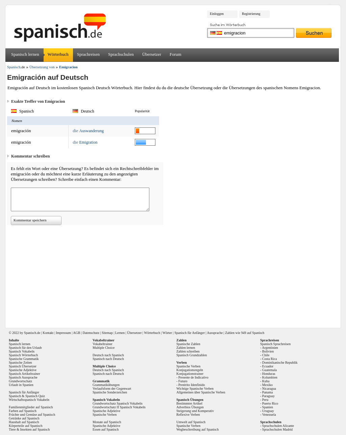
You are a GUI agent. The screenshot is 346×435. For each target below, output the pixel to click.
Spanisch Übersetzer (22, 366)
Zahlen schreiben (188, 351)
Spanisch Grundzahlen (191, 355)
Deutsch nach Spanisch (108, 355)
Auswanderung (91, 130)
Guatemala (269, 370)
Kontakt (48, 333)
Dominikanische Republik (280, 362)
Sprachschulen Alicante (278, 426)
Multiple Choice (104, 347)
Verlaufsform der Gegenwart (112, 388)
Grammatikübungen (106, 385)
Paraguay (268, 396)
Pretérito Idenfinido (191, 385)
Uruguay (268, 411)
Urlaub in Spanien (21, 385)
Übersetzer (151, 54)
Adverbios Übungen (190, 407)
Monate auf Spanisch (107, 422)
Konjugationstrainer (189, 374)
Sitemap (107, 333)
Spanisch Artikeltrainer (24, 374)
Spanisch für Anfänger (189, 333)
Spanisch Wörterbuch (23, 355)
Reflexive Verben (188, 414)
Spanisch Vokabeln (21, 351)
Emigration (88, 142)
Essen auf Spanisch (106, 429)
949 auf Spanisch (252, 333)
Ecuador (267, 366)
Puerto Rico (270, 403)
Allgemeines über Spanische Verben (200, 392)
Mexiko (267, 385)
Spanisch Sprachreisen (275, 344)
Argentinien (270, 347)
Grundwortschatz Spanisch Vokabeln (117, 403)
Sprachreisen (88, 54)
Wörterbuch (58, 54)
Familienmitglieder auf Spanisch (31, 407)
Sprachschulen (121, 54)
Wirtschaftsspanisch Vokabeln (29, 400)
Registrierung (251, 14)
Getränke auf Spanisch (24, 418)
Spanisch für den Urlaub (25, 347)
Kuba (266, 381)
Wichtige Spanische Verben (195, 388)
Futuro (183, 381)
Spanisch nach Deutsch (108, 359)
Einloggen (217, 14)
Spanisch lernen (25, 54)
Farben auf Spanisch (22, 411)
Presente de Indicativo (193, 377)
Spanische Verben (105, 414)
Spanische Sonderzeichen (110, 392)
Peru (265, 400)
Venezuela (269, 414)
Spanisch (30, 333)
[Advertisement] (175, 274)
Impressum (63, 333)
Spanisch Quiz (35, 396)
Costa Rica (269, 359)
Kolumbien (269, 377)
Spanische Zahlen (188, 344)
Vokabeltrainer (103, 344)
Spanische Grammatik (24, 359)
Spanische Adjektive (22, 370)
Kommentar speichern (30, 220)
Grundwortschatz (20, 381)
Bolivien (268, 351)
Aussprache (215, 333)
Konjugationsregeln (189, 370)
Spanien (267, 407)
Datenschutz (90, 333)
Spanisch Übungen (189, 400)
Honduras (268, 374)
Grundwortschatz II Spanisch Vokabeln (119, 407)
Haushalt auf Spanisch (24, 422)
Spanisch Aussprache (23, 377)
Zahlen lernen (185, 347)
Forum (175, 54)
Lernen (120, 333)
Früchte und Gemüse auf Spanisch (32, 414)
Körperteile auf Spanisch (25, 426)
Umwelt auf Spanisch (190, 422)
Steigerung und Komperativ (195, 411)
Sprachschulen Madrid (277, 429)
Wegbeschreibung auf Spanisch (197, 429)
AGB (76, 333)
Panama (267, 392)
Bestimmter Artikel (189, 403)
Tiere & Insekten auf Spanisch (29, 429)
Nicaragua (269, 388)
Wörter (167, 333)
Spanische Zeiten (20, 362)
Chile (266, 355)
